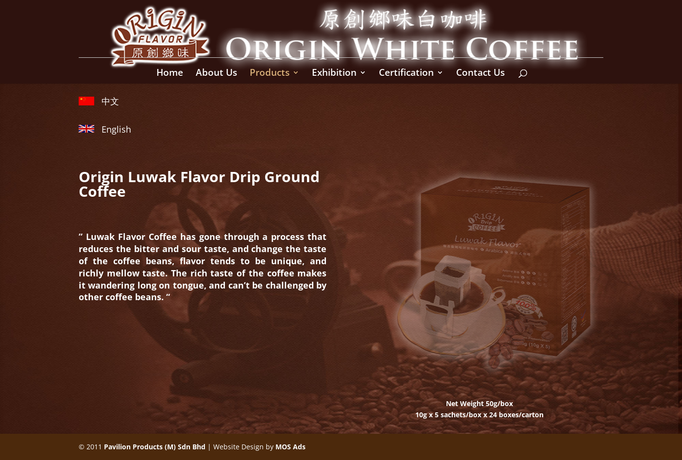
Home (169, 74)
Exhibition (334, 74)
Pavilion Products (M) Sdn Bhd (154, 446)
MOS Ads (290, 446)
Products (270, 74)
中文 (110, 101)
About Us (216, 74)
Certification (406, 74)
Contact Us (480, 74)
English (116, 129)
